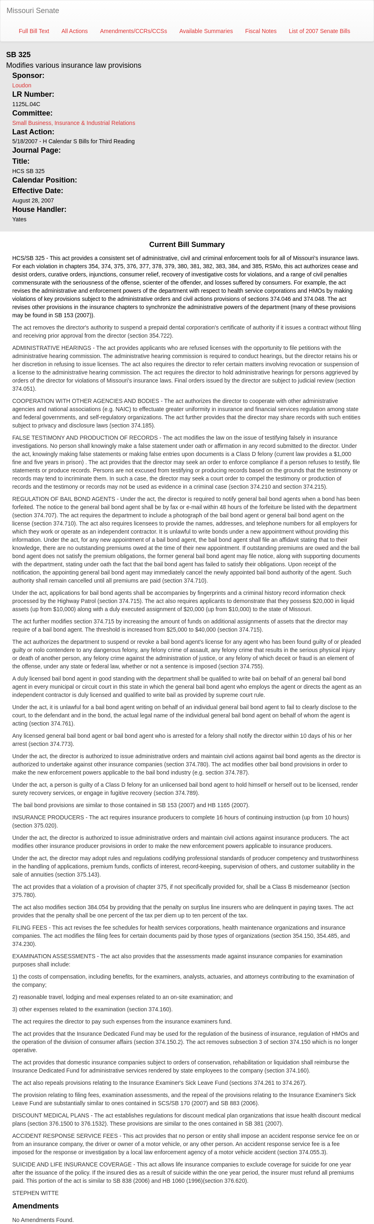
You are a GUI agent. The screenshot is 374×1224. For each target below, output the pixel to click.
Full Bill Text (34, 31)
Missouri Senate (33, 11)
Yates (19, 219)
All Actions (74, 31)
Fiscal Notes (260, 31)
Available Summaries (206, 31)
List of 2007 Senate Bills (319, 31)
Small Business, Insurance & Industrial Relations (73, 123)
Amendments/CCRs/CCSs (133, 31)
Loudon (21, 85)
